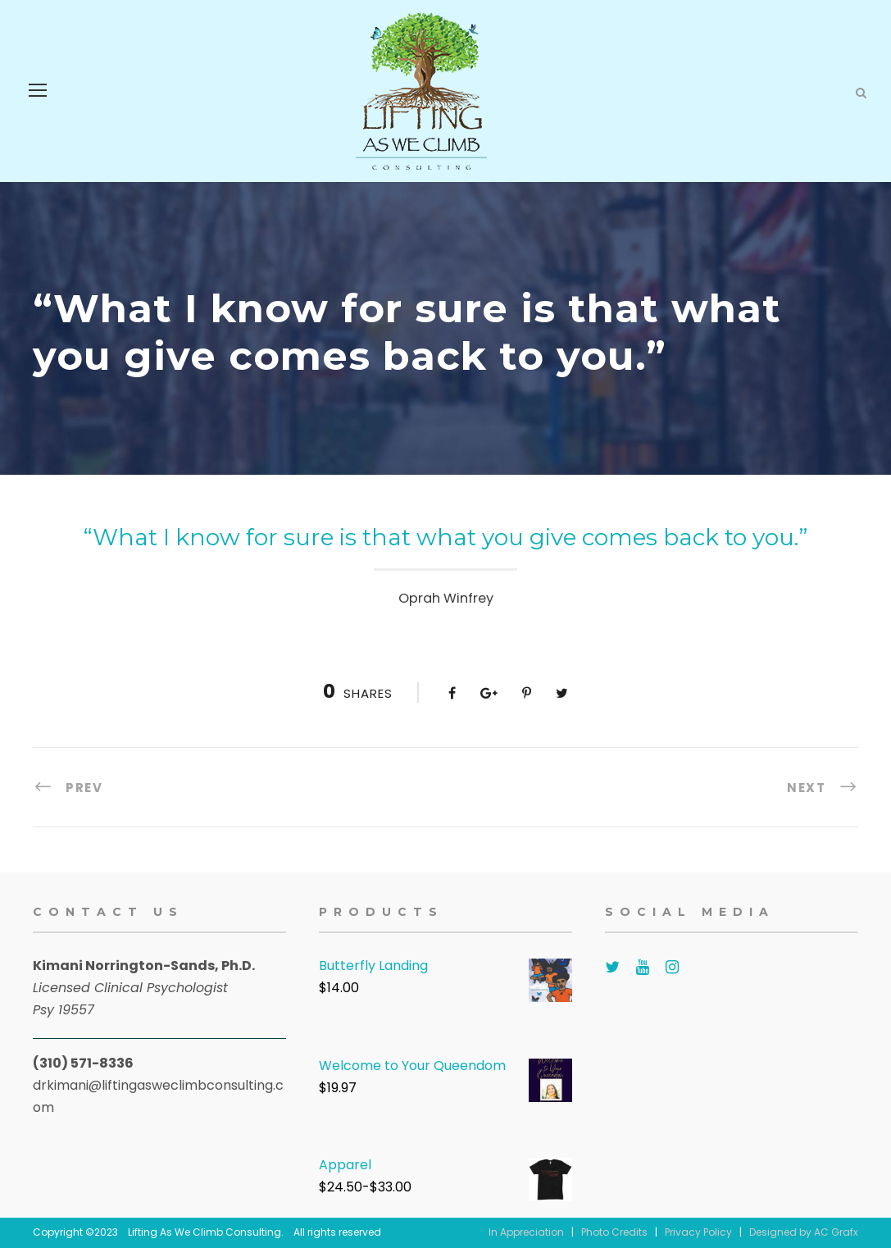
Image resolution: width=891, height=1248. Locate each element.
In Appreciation (526, 1232)
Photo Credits (614, 1232)
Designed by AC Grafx (803, 1232)
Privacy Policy (698, 1232)
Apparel (345, 1164)
